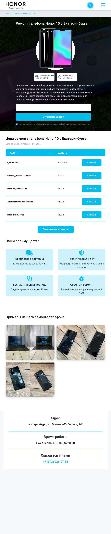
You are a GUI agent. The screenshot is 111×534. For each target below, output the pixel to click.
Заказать (91, 162)
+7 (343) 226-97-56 (55, 461)
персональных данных (80, 124)
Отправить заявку (53, 116)
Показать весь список (56, 229)
